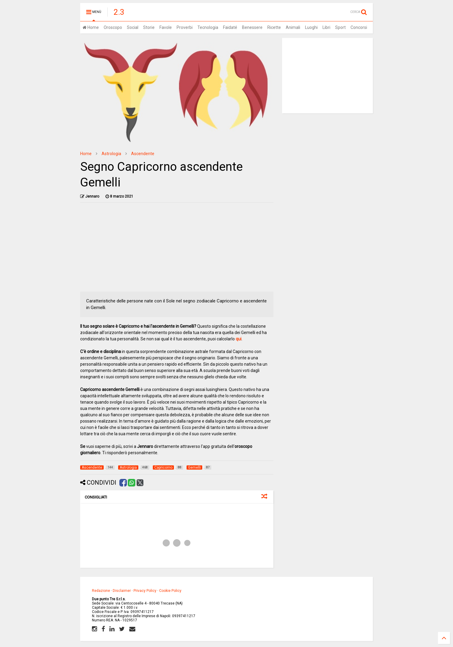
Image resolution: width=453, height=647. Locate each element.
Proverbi (185, 27)
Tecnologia (207, 27)
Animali (293, 27)
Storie (149, 27)
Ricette (274, 27)
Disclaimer (122, 591)
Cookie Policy (170, 591)
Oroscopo (113, 27)
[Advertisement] (176, 249)
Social (132, 27)
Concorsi (359, 27)
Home (91, 27)
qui (238, 338)
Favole (165, 27)
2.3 (119, 12)
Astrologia (111, 153)
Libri (326, 27)
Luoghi (311, 27)
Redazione (101, 591)
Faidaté (230, 27)
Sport (340, 27)
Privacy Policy (145, 591)
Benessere (252, 27)
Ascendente (142, 153)
